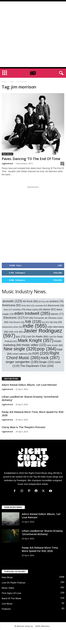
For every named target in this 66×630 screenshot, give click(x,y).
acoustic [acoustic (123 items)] (12, 301)
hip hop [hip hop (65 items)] (56, 322)
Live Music (7, 603)
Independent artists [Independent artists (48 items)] (12, 327)
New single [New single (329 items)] (20, 348)
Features (6, 609)
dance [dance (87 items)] (49, 309)
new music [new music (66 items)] (55, 345)
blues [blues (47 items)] (8, 310)
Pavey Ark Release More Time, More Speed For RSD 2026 (40, 549)
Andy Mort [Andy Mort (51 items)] (28, 305)
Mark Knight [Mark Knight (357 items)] (35, 340)
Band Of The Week (11, 598)
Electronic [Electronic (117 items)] (14, 317)
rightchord (7, 163)
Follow (58, 272)
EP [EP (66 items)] (29, 318)
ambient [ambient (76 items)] (56, 301)
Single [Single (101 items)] (46, 362)
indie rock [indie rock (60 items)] (16, 332)
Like (60, 265)
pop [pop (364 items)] (46, 348)
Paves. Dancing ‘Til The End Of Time (31, 159)
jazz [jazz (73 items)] (20, 336)
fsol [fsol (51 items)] (45, 322)
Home (4, 81)
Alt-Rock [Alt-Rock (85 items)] (30, 301)
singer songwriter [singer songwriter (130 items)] (22, 362)
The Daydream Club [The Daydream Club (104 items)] (37, 365)
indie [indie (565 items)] (35, 326)
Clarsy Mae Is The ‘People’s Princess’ (24, 427)
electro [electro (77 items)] (57, 314)
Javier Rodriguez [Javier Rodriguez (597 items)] (32, 333)
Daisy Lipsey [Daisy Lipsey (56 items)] (34, 309)
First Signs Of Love (11, 593)
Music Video (8, 588)
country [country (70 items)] (19, 309)
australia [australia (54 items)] (41, 305)
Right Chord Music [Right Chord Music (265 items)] (32, 355)
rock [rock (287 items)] (50, 357)
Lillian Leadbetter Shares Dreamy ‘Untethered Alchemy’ (42, 532)
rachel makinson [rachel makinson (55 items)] (22, 354)
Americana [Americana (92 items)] (11, 305)
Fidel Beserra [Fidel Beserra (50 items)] (16, 322)
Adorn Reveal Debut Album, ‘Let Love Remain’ (29, 384)
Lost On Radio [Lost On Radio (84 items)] (37, 336)
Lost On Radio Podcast (13, 582)
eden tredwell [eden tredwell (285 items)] (32, 313)
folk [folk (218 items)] (33, 321)
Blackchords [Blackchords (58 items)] (56, 305)
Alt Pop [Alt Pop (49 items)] (44, 301)
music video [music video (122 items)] (34, 345)
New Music (7, 154)
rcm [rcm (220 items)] (40, 353)
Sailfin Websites (42, 626)
